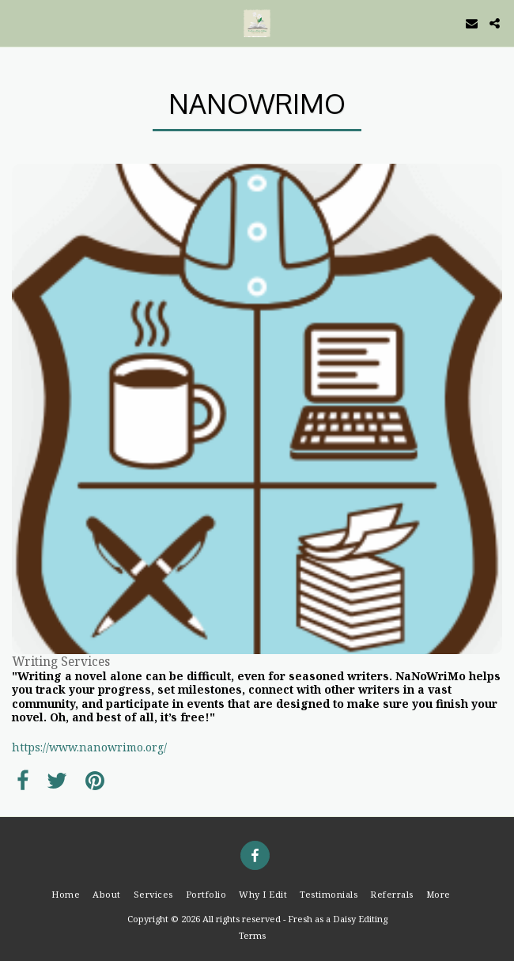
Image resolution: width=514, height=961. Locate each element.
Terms (252, 935)
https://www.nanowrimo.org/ (89, 747)
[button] (17, 22)
